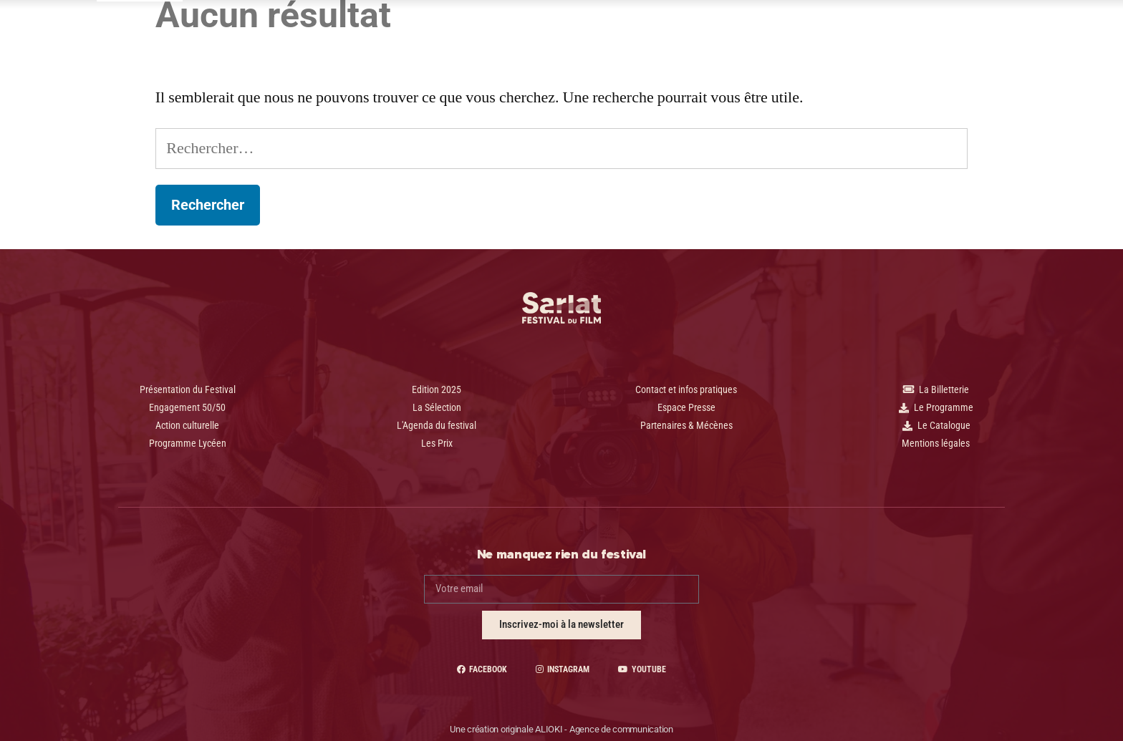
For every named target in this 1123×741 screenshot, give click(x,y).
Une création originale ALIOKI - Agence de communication (561, 729)
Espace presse (664, 33)
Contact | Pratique (772, 33)
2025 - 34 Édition (349, 31)
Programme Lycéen (467, 33)
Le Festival (570, 33)
